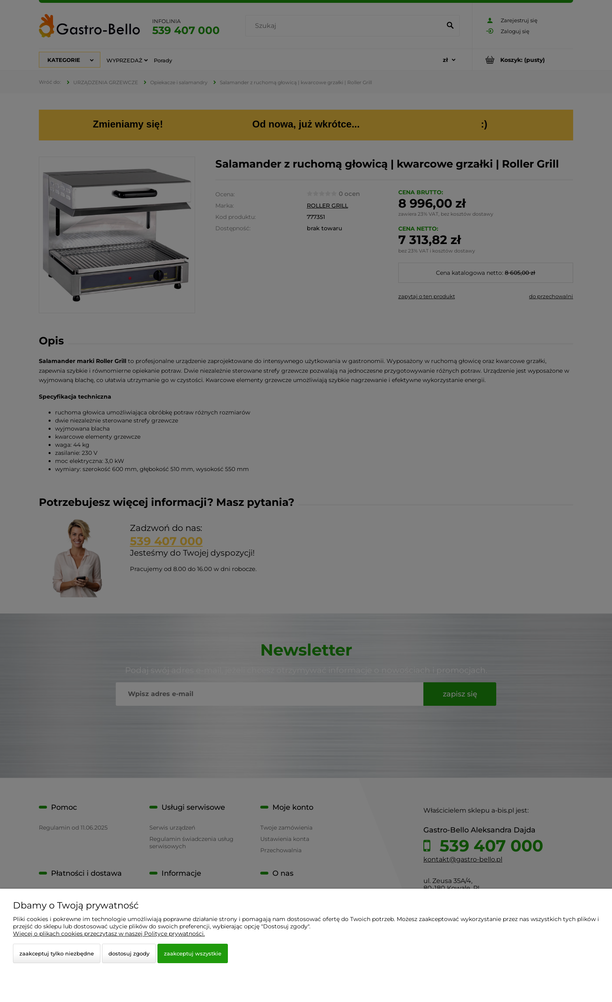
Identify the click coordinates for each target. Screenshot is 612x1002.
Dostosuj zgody (128, 953)
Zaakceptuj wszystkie (192, 953)
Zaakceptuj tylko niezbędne (56, 953)
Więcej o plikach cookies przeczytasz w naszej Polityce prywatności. (109, 933)
